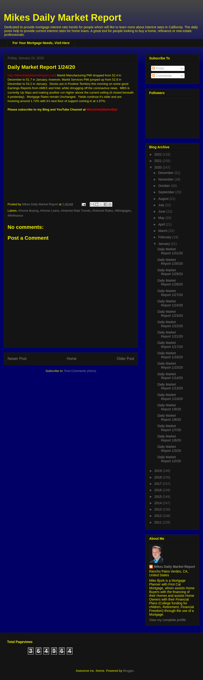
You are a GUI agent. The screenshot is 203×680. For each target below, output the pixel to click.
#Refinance (15, 215)
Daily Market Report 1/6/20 (169, 438)
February (165, 237)
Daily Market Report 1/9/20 (169, 407)
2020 (158, 167)
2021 (158, 161)
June (162, 211)
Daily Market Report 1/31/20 (170, 251)
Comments (162, 76)
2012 (158, 516)
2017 (158, 484)
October (164, 186)
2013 (158, 509)
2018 (158, 477)
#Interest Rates (102, 210)
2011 (158, 522)
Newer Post (17, 359)
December (166, 173)
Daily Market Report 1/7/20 (169, 428)
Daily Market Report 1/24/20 (170, 303)
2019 (158, 471)
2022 (158, 154)
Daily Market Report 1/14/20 (170, 376)
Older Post (125, 359)
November (166, 179)
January (164, 244)
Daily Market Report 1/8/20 (169, 417)
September (166, 192)
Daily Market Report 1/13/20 (170, 386)
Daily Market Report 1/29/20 (170, 272)
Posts (158, 68)
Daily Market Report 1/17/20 (170, 345)
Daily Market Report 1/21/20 (170, 334)
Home (72, 359)
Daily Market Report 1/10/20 (170, 397)
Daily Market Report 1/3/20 (169, 449)
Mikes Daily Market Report (62, 17)
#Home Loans (49, 210)
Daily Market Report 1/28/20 (170, 282)
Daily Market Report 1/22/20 (170, 324)
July (161, 205)
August (163, 199)
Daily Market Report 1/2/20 (169, 459)
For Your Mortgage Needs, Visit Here (41, 43)
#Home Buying (28, 210)
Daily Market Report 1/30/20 (170, 262)
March (163, 231)
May (161, 218)
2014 (158, 503)
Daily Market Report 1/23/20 (170, 313)
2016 (158, 490)
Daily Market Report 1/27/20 (170, 293)
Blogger (128, 670)
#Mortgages (123, 210)
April (162, 224)
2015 (158, 497)
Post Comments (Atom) (80, 371)
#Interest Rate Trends (75, 210)
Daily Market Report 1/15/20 (170, 365)
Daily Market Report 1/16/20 (170, 355)
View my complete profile (167, 620)
